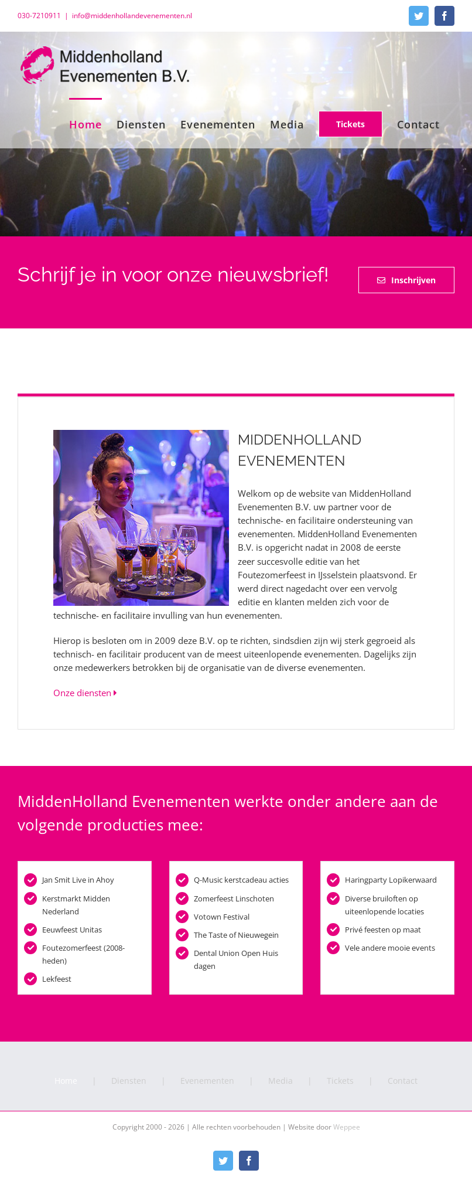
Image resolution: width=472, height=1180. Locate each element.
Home (65, 1080)
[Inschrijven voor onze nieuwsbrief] (406, 280)
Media (280, 1080)
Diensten (128, 1080)
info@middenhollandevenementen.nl (132, 16)
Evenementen (207, 1080)
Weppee (346, 1127)
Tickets (340, 1080)
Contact (403, 1080)
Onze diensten (85, 692)
